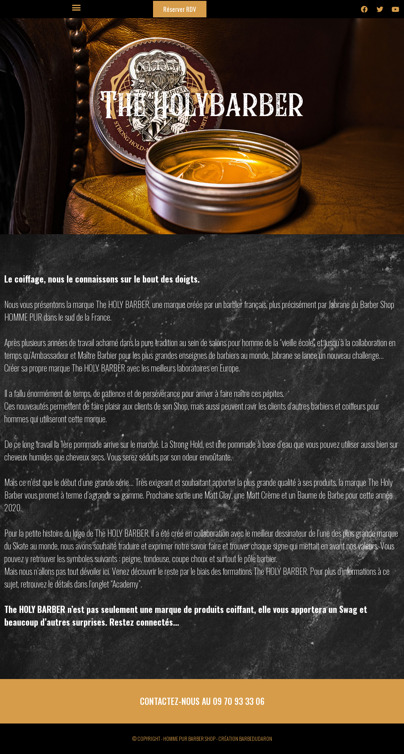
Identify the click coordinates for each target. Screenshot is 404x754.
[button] (77, 7)
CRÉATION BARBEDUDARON (245, 738)
